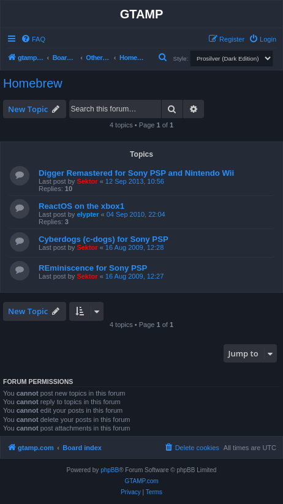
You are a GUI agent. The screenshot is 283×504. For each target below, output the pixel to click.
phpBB (109, 470)
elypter (88, 214)
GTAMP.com (141, 481)
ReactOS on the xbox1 (81, 206)
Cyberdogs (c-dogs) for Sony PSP (103, 239)
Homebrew (32, 83)
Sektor (87, 181)
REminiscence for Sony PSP (93, 268)
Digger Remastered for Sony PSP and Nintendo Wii (136, 173)
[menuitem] (33, 39)
